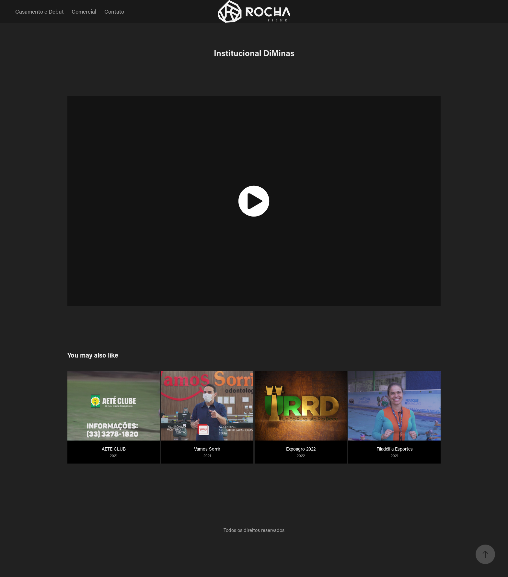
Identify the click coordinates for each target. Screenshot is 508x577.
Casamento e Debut (39, 11)
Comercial (84, 11)
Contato (114, 11)
